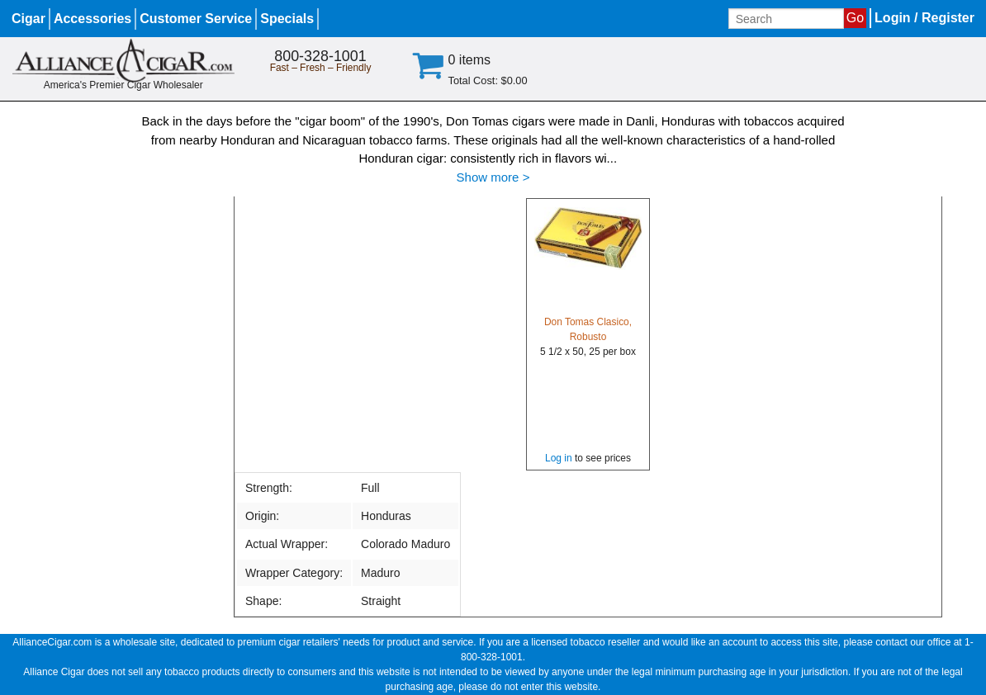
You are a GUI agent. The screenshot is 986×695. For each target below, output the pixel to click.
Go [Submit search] (855, 18)
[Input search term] (786, 18)
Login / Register (924, 18)
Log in (558, 458)
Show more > (493, 177)
